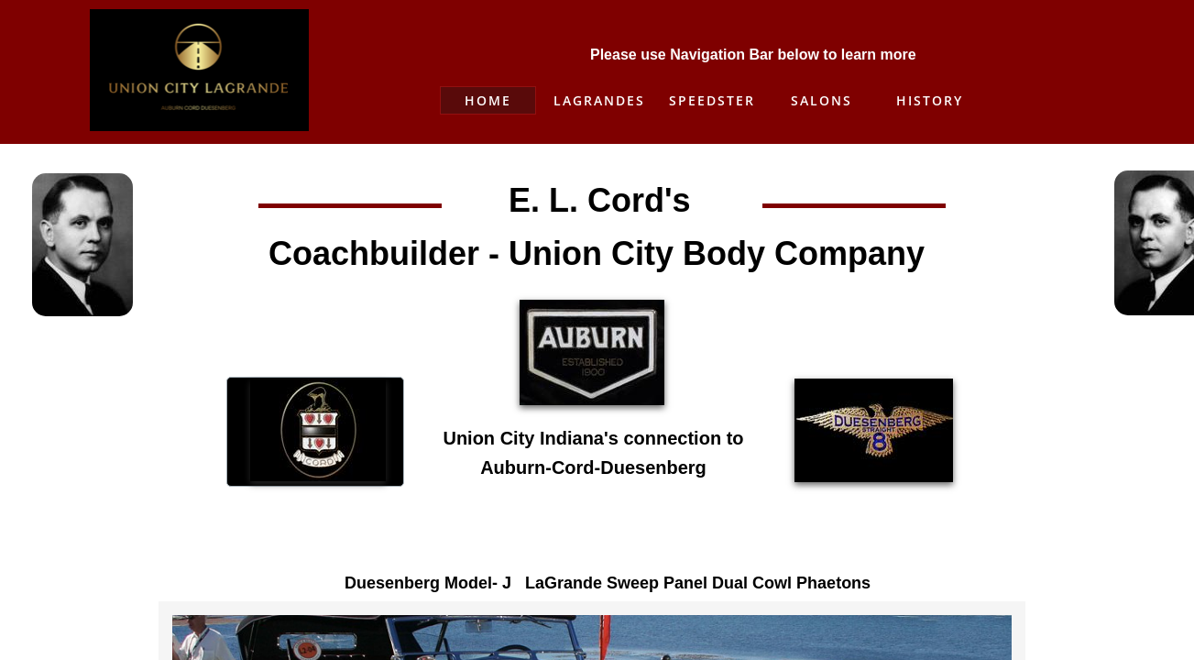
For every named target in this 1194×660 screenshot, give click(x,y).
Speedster (712, 100)
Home (488, 100)
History (929, 100)
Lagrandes (599, 100)
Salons (821, 100)
